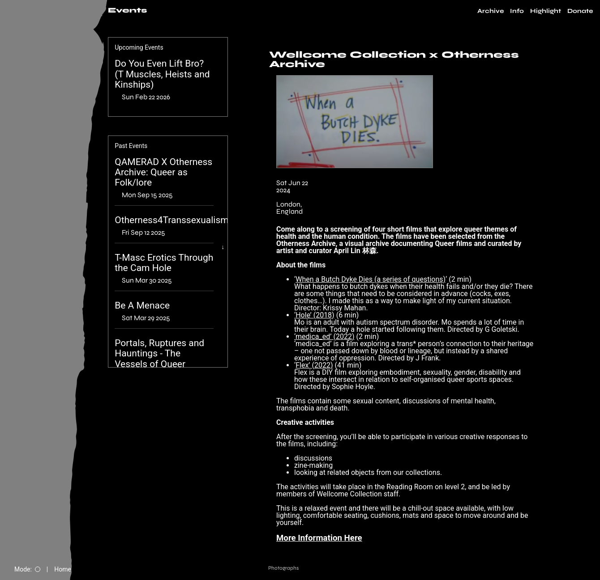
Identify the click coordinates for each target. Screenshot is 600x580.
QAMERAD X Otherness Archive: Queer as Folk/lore (163, 172)
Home (62, 569)
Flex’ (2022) (314, 365)
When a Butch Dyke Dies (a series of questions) (371, 279)
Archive (490, 11)
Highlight (545, 11)
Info (517, 11)
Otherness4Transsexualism (172, 220)
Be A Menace (142, 306)
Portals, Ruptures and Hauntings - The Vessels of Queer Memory (159, 358)
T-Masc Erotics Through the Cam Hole (164, 263)
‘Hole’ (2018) (314, 315)
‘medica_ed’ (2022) (324, 336)
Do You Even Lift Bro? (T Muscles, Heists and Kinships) (162, 74)
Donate (580, 11)
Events (127, 10)
